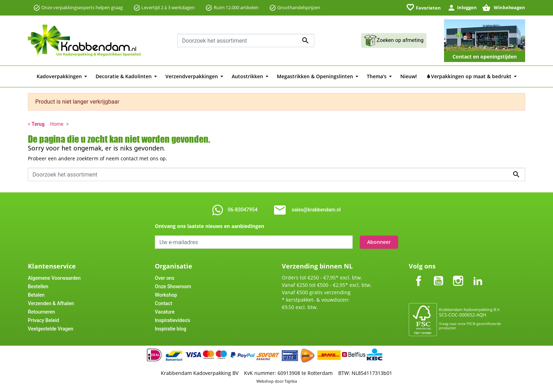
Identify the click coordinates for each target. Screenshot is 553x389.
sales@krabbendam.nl (316, 209)
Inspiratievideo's (172, 320)
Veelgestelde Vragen (50, 329)
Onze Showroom (173, 286)
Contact (163, 303)
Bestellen (38, 286)
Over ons (164, 278)
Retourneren (41, 312)
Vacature (165, 312)
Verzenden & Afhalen (51, 303)
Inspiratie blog (170, 329)
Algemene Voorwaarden (54, 278)
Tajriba (291, 381)
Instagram (458, 275)
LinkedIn (478, 275)
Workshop (166, 295)
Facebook (419, 275)
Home (56, 124)
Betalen (36, 295)
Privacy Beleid (43, 320)
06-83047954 (242, 209)
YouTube (438, 275)
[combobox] (245, 40)
